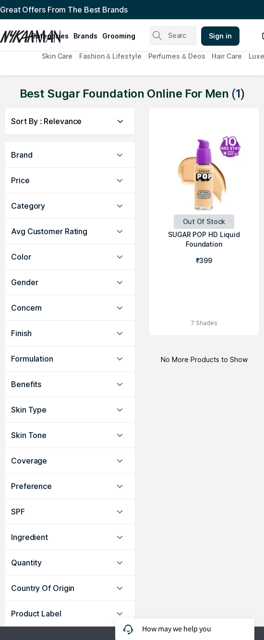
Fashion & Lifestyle (110, 56)
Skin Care (57, 56)
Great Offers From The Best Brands (64, 9)
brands (85, 36)
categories (50, 36)
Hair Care (226, 56)
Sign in (220, 36)
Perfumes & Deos (176, 56)
